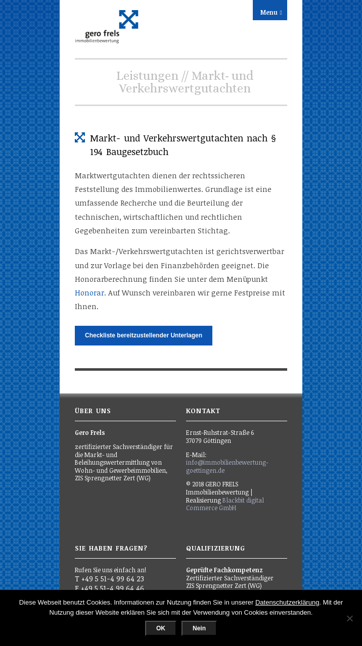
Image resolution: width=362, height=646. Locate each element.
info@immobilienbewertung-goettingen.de (227, 466)
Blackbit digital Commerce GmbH (225, 504)
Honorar (89, 292)
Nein (199, 628)
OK (160, 628)
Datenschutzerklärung (287, 602)
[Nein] (349, 618)
